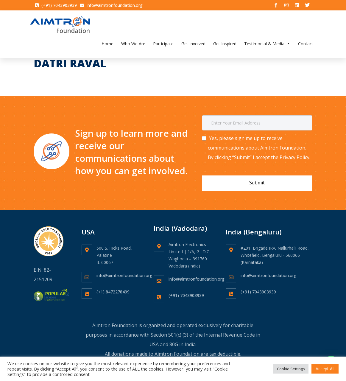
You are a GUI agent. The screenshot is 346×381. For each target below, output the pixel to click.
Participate (163, 45)
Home (107, 45)
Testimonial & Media (267, 45)
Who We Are (133, 45)
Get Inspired (224, 45)
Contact (305, 45)
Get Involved (193, 45)
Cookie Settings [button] (291, 368)
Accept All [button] (325, 368)
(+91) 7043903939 (186, 292)
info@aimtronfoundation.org (124, 272)
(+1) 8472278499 (113, 288)
